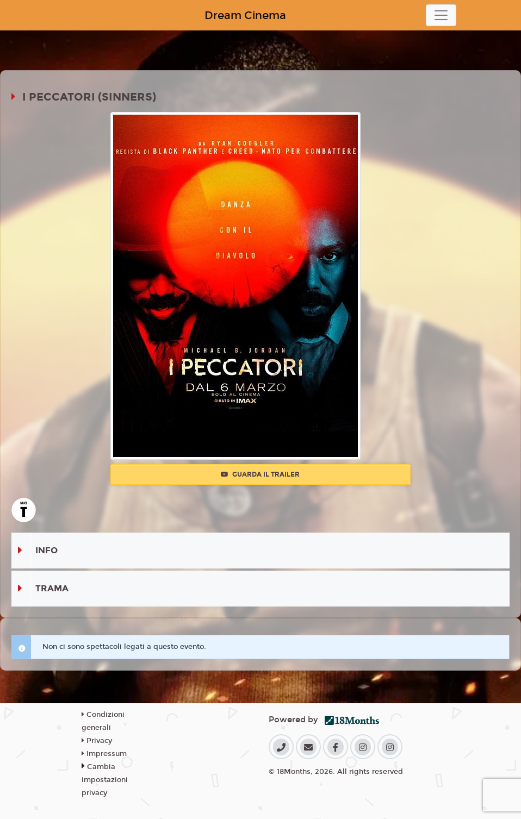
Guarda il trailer (260, 474)
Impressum (104, 753)
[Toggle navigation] (441, 15)
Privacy (97, 740)
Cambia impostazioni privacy (105, 779)
